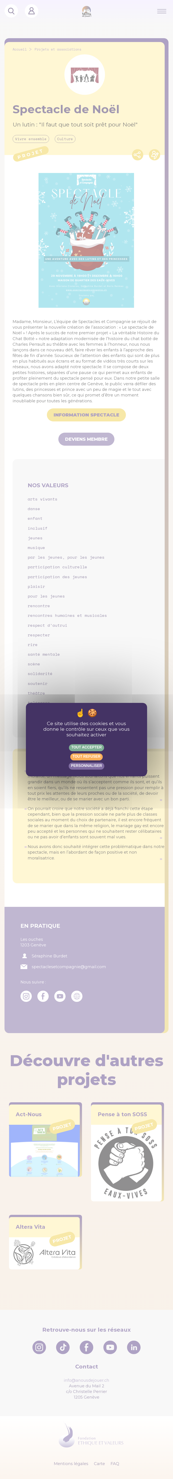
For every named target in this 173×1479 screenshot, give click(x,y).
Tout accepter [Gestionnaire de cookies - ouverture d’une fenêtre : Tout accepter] (86, 747)
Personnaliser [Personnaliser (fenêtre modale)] (86, 766)
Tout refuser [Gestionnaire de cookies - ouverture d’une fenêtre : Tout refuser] (86, 756)
